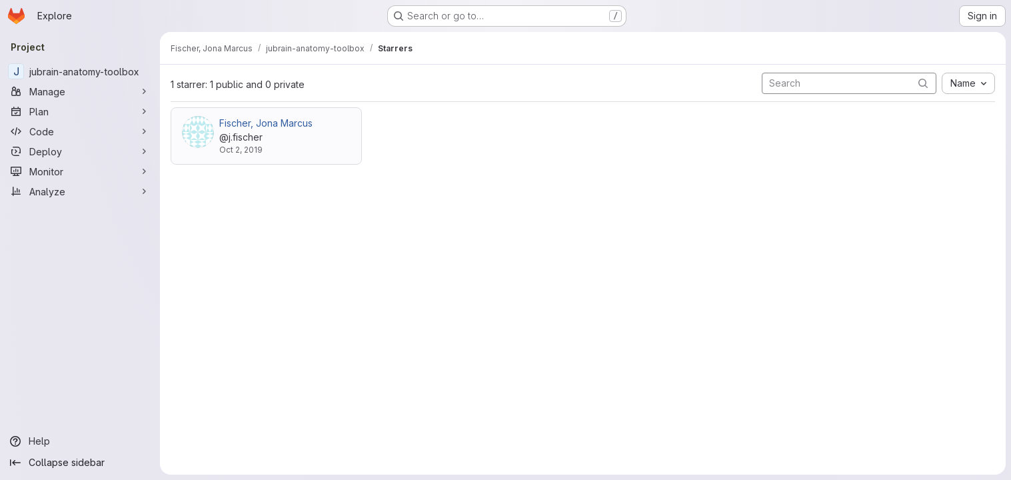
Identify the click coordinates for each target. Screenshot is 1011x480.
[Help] (80, 441)
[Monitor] (80, 171)
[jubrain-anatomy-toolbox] (80, 71)
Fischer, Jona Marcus (266, 123)
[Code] (80, 131)
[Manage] (80, 91)
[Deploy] (80, 151)
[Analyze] (80, 191)
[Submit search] (923, 83)
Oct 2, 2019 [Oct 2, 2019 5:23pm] (241, 150)
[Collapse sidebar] (80, 462)
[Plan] (80, 111)
